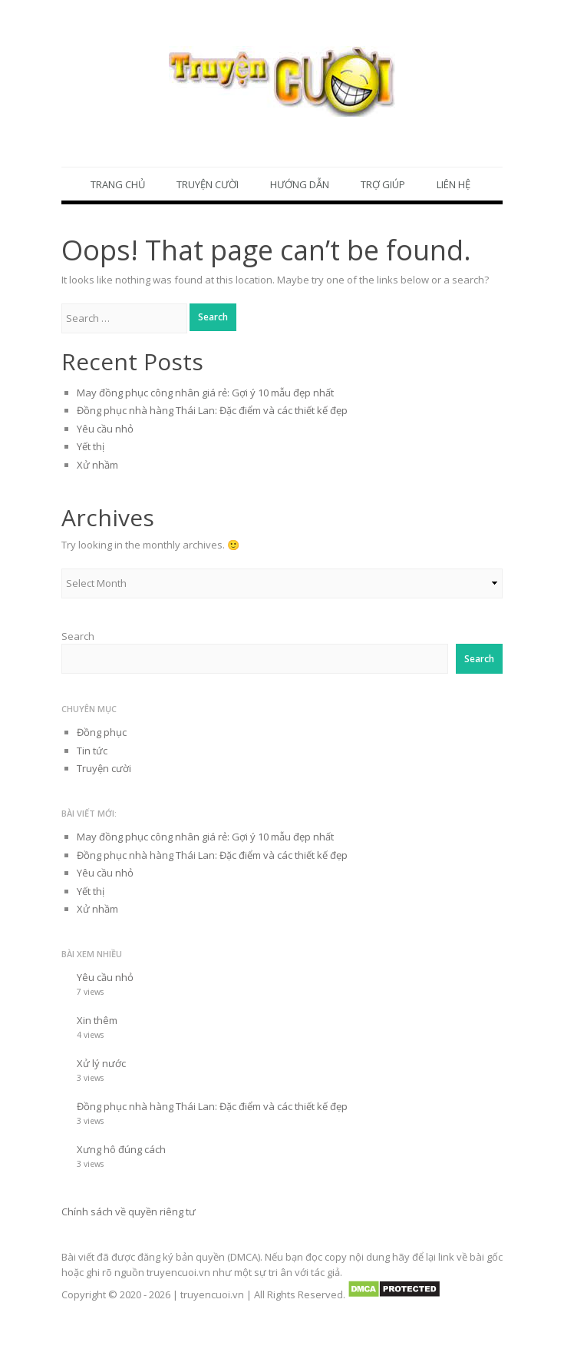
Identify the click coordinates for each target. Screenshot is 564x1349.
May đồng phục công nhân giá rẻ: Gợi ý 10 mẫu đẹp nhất (205, 392)
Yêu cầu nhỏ (105, 429)
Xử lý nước (101, 1063)
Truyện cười (207, 184)
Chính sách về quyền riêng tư (128, 1211)
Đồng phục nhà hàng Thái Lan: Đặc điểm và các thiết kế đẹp (212, 411)
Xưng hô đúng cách (121, 1149)
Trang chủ (118, 184)
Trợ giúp (383, 184)
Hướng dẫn (299, 184)
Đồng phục (102, 733)
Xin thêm (97, 1020)
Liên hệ (453, 184)
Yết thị (90, 447)
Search (77, 636)
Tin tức (92, 750)
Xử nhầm (97, 465)
